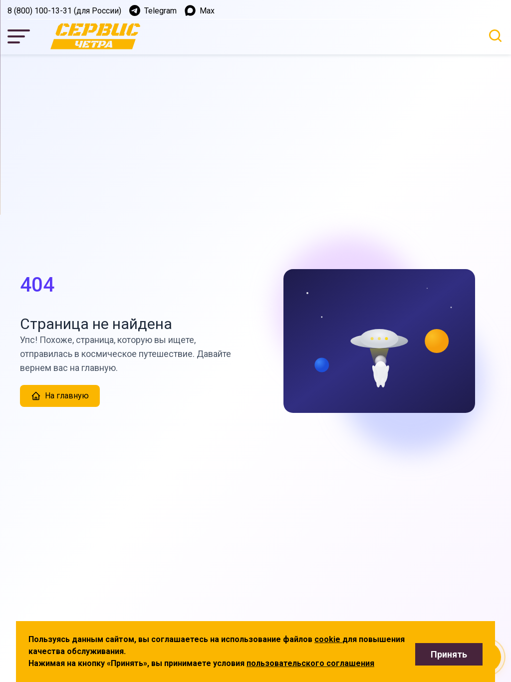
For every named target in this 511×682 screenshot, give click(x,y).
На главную (60, 396)
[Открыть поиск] (495, 35)
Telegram (153, 10)
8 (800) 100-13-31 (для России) (64, 10)
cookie (328, 639)
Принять (449, 654)
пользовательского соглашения (310, 663)
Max (200, 10)
